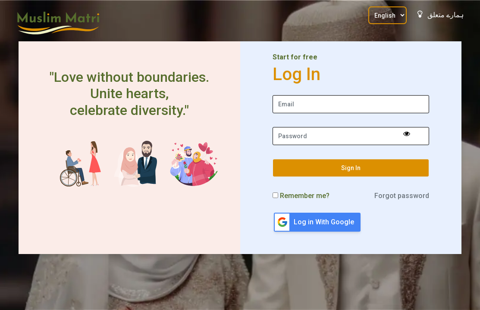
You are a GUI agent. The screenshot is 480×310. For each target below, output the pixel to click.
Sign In (351, 167)
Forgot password (401, 196)
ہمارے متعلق (440, 14)
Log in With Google (324, 222)
